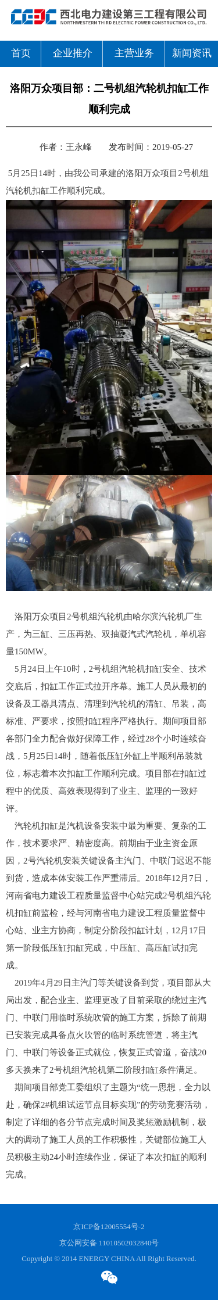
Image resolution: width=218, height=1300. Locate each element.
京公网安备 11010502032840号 (109, 1243)
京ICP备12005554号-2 (108, 1227)
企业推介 (72, 53)
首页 (21, 53)
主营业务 (134, 53)
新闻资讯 (192, 53)
